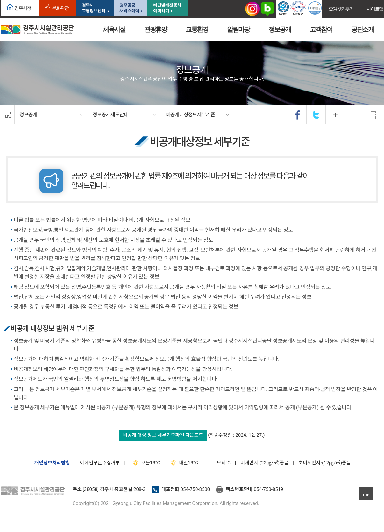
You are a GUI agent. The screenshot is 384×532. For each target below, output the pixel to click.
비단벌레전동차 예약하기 (167, 8)
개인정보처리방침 (52, 463)
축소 (354, 114)
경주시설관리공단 (34, 491)
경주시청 (22, 8)
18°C (145, 463)
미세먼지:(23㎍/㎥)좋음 (264, 463)
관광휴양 (155, 29)
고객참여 (321, 29)
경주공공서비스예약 (129, 8)
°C (218, 463)
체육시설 (114, 29)
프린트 (373, 114)
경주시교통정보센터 (93, 8)
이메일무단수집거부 (100, 463)
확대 (335, 114)
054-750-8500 (195, 489)
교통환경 (197, 29)
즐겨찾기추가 (341, 8)
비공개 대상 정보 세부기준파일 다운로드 (163, 435)
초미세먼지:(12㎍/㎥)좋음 (324, 463)
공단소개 (362, 29)
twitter (316, 114)
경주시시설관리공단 (37, 29)
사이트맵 (374, 8)
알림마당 (238, 29)
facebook (297, 114)
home (7, 114)
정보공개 (279, 29)
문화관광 (60, 8)
